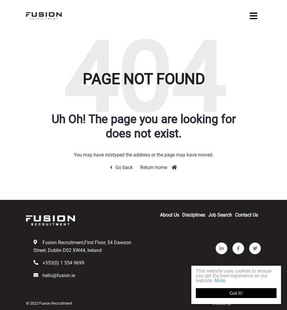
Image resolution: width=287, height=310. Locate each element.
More (219, 280)
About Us (169, 215)
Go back (124, 167)
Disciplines (193, 215)
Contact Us (246, 215)
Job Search (220, 215)
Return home (153, 167)
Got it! (236, 293)
